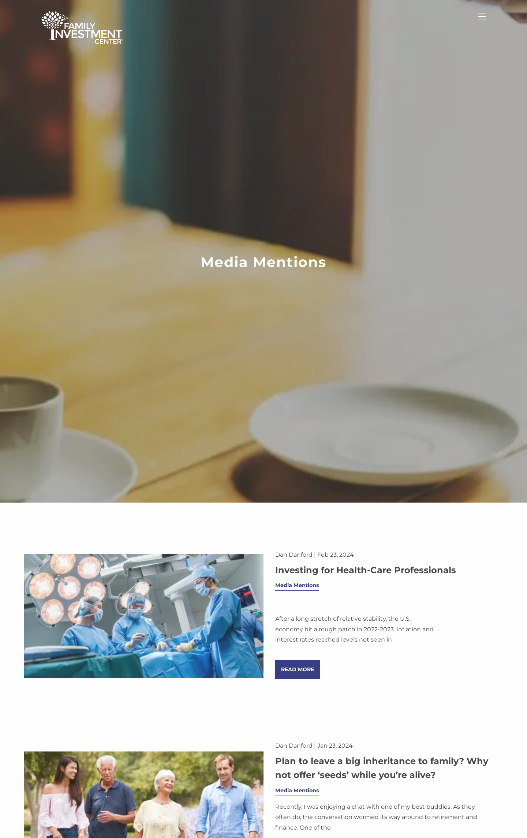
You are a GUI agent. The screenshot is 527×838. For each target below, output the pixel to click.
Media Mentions (297, 585)
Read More (297, 669)
